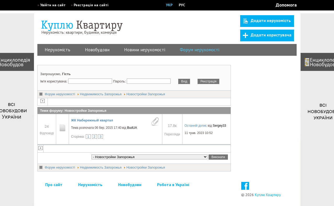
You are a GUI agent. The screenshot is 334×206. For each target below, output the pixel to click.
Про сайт (53, 184)
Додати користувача (267, 35)
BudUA (132, 128)
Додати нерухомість (267, 21)
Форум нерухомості (199, 50)
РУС (182, 5)
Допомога (286, 5)
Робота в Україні (173, 184)
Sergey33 (219, 125)
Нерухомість (57, 50)
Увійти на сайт (53, 5)
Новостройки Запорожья (145, 94)
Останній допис (196, 125)
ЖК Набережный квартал (92, 120)
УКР (169, 5)
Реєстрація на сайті (91, 5)
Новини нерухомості (144, 50)
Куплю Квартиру (268, 194)
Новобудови (97, 50)
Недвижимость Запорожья (101, 94)
